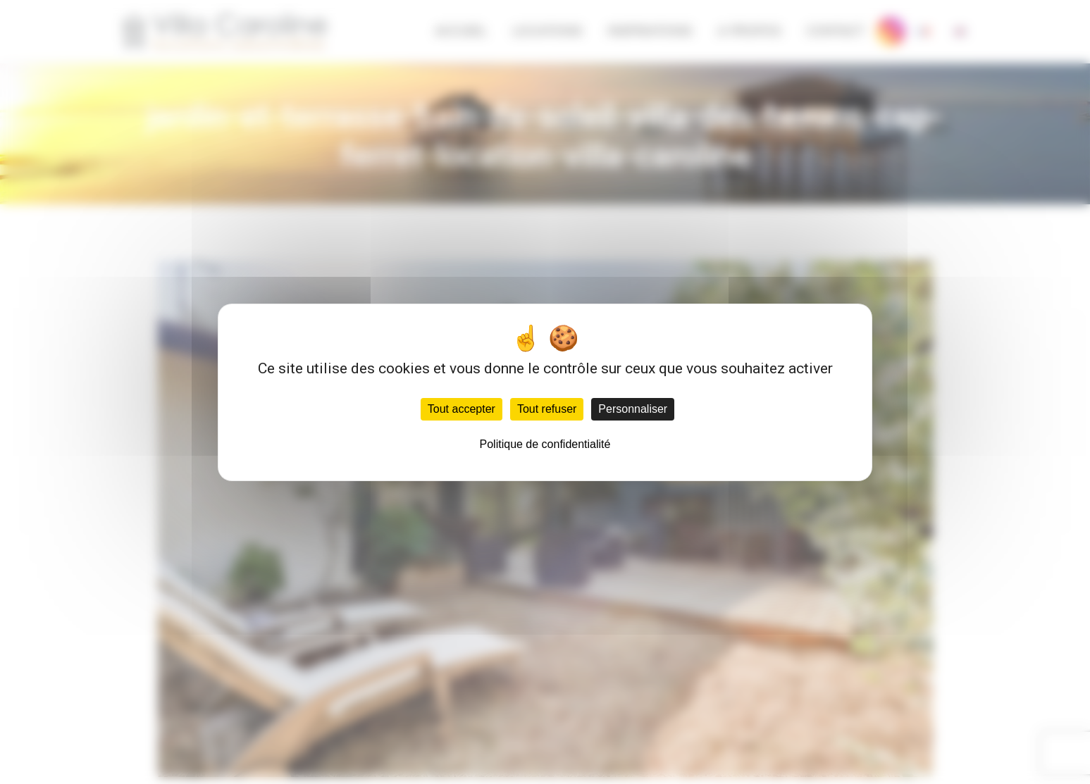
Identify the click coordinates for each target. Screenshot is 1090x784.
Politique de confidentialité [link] (545, 444)
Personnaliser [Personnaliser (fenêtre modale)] (632, 409)
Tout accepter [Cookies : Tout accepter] (461, 409)
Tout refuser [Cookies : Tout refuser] (546, 409)
